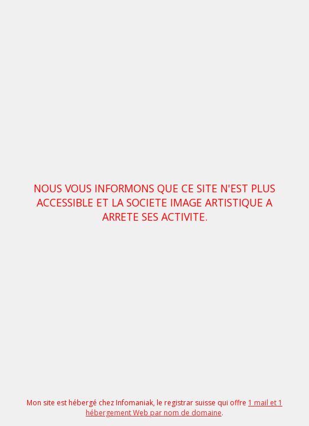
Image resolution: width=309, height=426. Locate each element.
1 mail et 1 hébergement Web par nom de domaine (184, 408)
